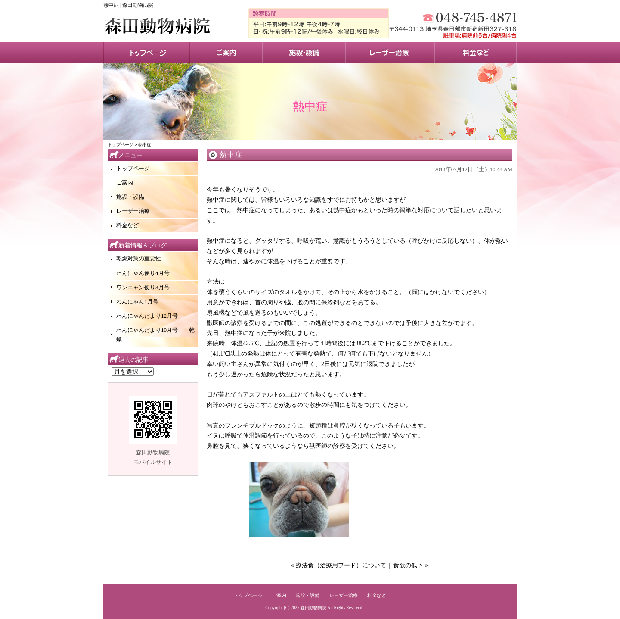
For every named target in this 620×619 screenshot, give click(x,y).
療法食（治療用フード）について (341, 565)
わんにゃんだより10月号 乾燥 (155, 335)
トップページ (146, 52)
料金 (475, 52)
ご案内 (124, 182)
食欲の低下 (408, 565)
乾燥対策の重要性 (138, 258)
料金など (127, 225)
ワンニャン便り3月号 (143, 287)
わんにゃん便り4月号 (143, 273)
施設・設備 (303, 52)
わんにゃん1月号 (137, 301)
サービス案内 (226, 52)
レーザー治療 (389, 52)
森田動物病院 (313, 607)
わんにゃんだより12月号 (147, 316)
